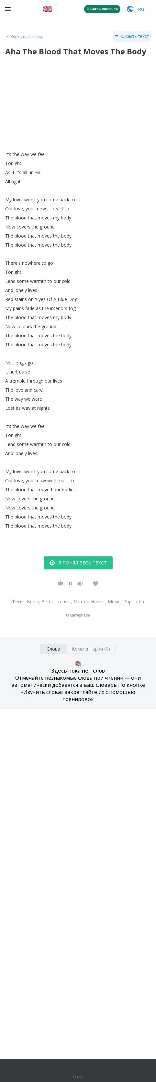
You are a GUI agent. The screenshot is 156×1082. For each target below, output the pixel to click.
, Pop (126, 601)
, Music (112, 601)
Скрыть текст (132, 36)
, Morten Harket (88, 601)
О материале (78, 615)
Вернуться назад (24, 37)
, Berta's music (55, 601)
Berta (33, 601)
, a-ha (138, 601)
